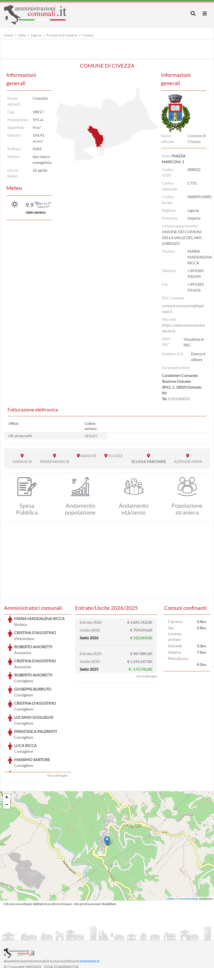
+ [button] (6, 761)
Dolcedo (175, 645)
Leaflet (170, 862)
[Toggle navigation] (193, 13)
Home (8, 35)
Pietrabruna (178, 658)
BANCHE (88, 455)
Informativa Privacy (63, 936)
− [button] (6, 768)
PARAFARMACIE (55, 461)
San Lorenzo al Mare (175, 633)
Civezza (88, 35)
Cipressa (175, 621)
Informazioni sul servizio (24, 936)
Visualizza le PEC (194, 342)
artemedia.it (89, 924)
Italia (22, 35)
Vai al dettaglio (57, 739)
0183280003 (179, 398)
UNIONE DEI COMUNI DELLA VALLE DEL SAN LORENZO (182, 237)
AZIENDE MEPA (188, 461)
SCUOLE (115, 455)
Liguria (36, 35)
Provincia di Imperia (62, 35)
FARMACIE (22, 461)
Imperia (174, 652)
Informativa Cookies (100, 936)
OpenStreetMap (188, 862)
